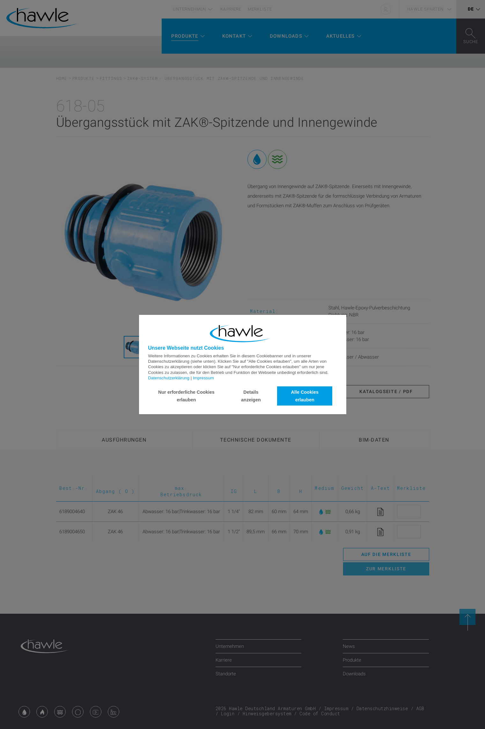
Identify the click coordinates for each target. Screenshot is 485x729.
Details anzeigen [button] (251, 396)
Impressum (203, 378)
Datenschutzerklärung (168, 378)
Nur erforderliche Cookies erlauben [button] (186, 396)
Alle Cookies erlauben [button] (305, 396)
